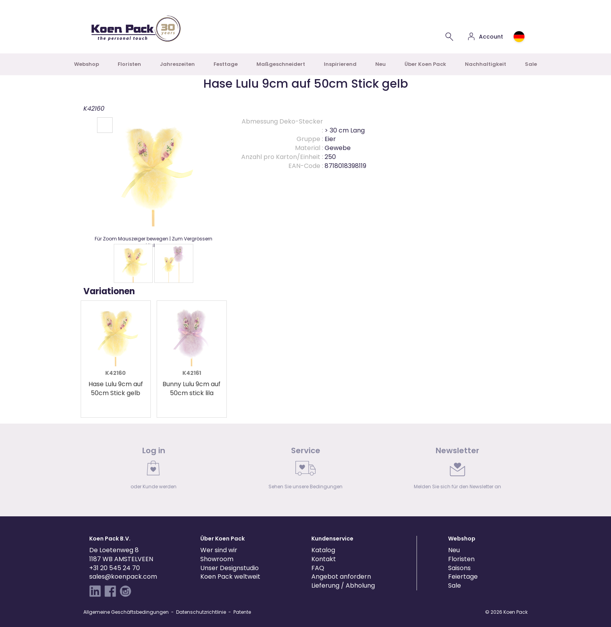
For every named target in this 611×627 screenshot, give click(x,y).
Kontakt (323, 559)
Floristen (129, 64)
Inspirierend (340, 64)
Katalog (323, 550)
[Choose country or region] (519, 36)
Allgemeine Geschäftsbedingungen (126, 612)
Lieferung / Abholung (343, 585)
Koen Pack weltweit (230, 576)
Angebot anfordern (341, 576)
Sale (531, 64)
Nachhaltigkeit (485, 64)
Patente (242, 612)
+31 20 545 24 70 (114, 567)
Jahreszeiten (177, 64)
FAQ (317, 567)
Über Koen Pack (425, 64)
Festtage (226, 64)
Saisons (459, 567)
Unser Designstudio (229, 567)
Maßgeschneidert (280, 64)
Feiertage (463, 576)
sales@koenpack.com (123, 576)
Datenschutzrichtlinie (201, 612)
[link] (154, 469)
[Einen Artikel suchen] (449, 36)
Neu (380, 64)
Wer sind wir (218, 550)
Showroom (216, 559)
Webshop (86, 64)
